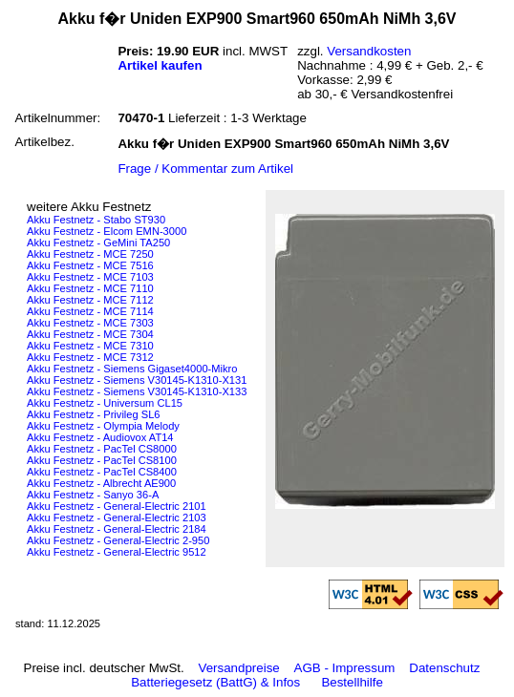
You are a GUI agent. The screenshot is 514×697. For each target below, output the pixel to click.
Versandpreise (239, 668)
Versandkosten (369, 51)
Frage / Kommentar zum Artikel (205, 168)
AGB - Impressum (345, 668)
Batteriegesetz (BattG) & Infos (215, 682)
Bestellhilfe (351, 682)
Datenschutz (444, 668)
